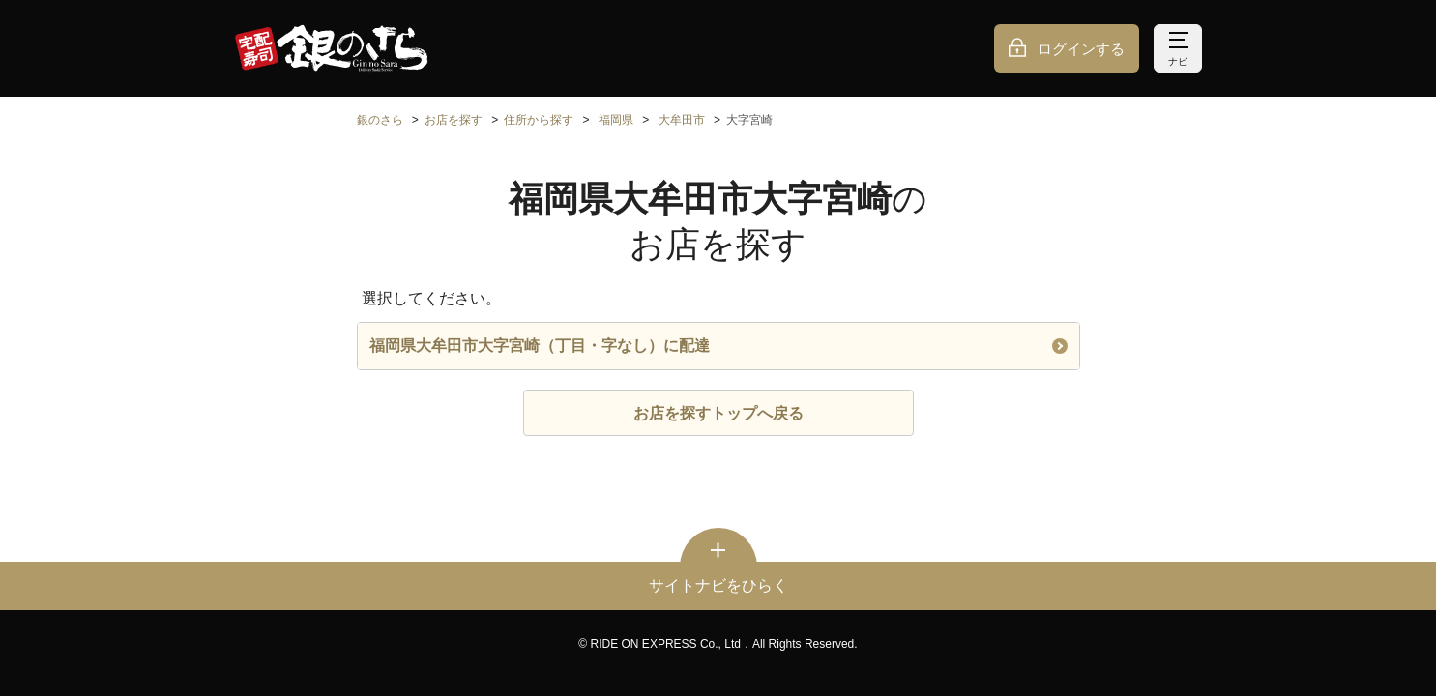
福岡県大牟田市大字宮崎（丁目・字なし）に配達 (718, 345)
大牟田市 (682, 120)
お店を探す (454, 120)
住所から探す (538, 120)
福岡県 (616, 120)
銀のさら (380, 120)
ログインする (1081, 49)
